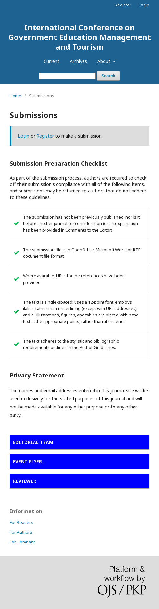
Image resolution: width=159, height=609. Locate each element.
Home (15, 95)
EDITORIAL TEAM (33, 442)
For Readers (21, 522)
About (104, 61)
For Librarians (23, 542)
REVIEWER (24, 481)
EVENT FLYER (27, 462)
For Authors (21, 532)
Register (123, 5)
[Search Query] (67, 76)
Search (108, 75)
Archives (78, 61)
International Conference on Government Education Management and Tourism (79, 37)
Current (51, 61)
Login (144, 5)
